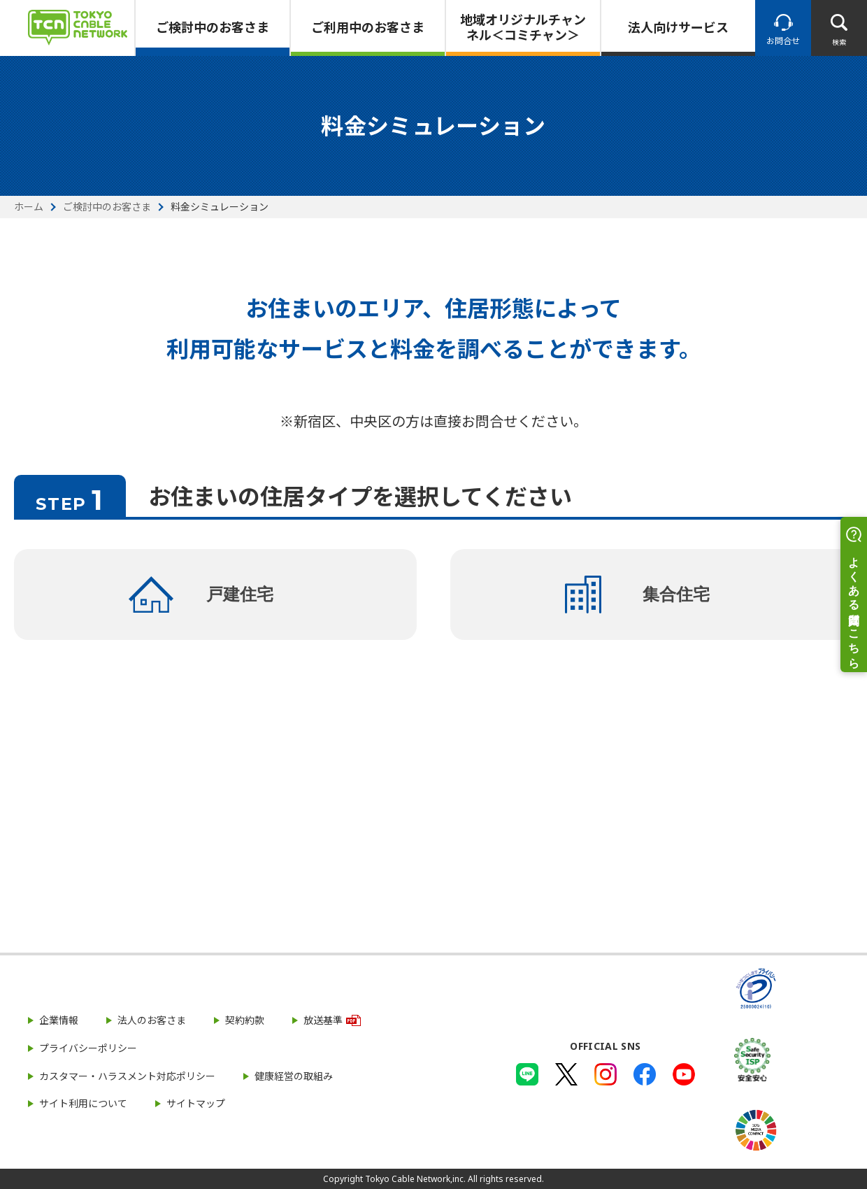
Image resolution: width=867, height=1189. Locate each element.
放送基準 (323, 1020)
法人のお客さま (151, 1020)
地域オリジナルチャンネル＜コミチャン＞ (523, 27)
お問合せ (783, 41)
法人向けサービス (678, 27)
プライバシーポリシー (88, 1048)
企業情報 (58, 1020)
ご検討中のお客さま (212, 27)
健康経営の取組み (294, 1076)
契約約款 (244, 1020)
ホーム (28, 207)
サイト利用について (83, 1103)
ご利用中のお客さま (367, 27)
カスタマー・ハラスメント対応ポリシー (127, 1076)
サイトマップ (195, 1103)
